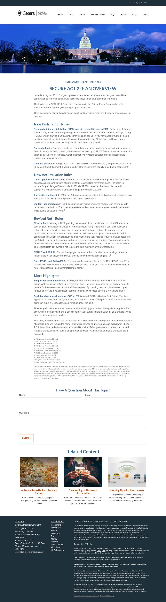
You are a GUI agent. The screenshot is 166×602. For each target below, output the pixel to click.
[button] (71, 14)
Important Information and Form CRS (86, 596)
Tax (52, 536)
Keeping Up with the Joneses (127, 490)
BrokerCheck (122, 521)
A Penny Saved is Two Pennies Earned (39, 492)
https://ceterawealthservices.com (115, 580)
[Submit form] (26, 438)
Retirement (56, 525)
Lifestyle (54, 542)
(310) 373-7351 (138, 3)
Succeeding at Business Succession (83, 492)
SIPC (104, 551)
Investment (56, 528)
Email (88, 395)
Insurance (55, 533)
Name (22, 395)
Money (54, 539)
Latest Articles (57, 544)
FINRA (99, 551)
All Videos (55, 547)
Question (24, 413)
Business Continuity (107, 596)
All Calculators (57, 550)
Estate (54, 530)
